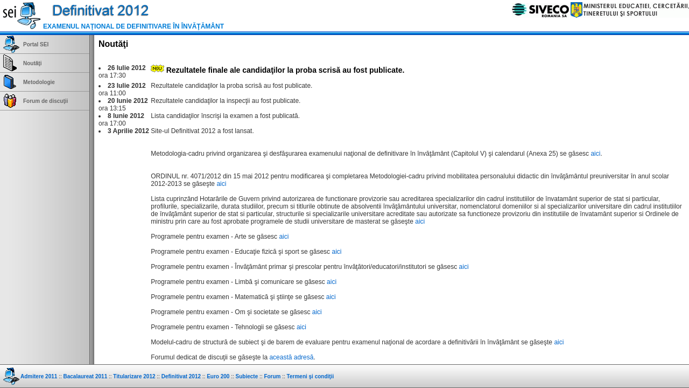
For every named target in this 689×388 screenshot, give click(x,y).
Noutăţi (32, 63)
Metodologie (39, 82)
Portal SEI (35, 44)
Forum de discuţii (45, 101)
